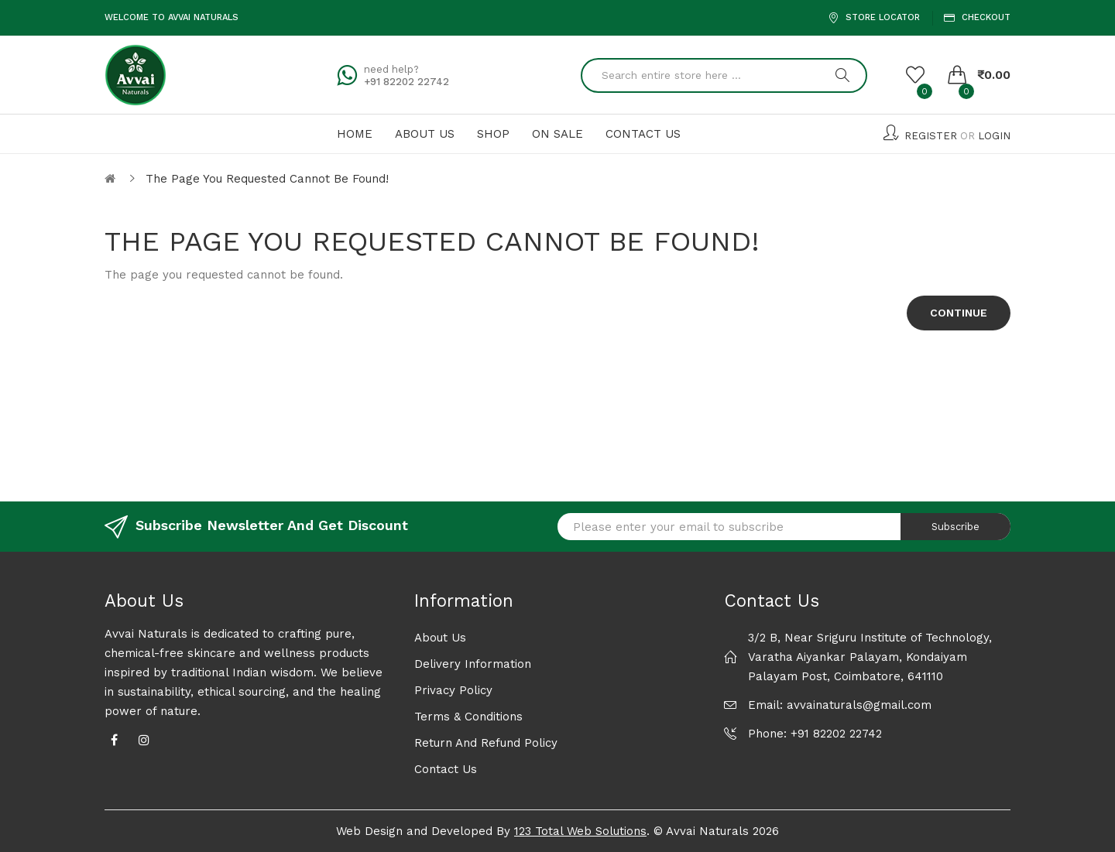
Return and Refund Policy (486, 743)
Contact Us (445, 769)
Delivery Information (472, 664)
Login (994, 136)
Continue (958, 312)
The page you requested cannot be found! (267, 179)
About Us (440, 638)
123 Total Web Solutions (580, 831)
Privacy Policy (453, 690)
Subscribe (955, 526)
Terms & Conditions (468, 717)
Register (930, 136)
